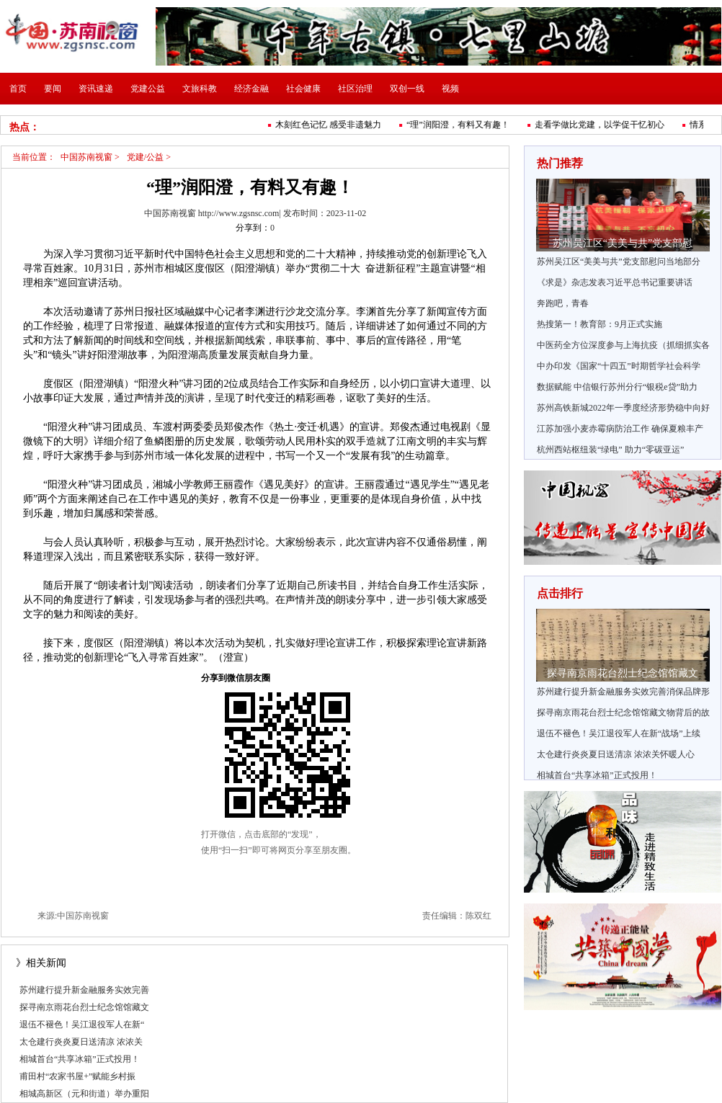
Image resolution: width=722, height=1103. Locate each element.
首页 (18, 89)
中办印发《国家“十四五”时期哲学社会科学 (618, 366)
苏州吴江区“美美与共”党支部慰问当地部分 (618, 261)
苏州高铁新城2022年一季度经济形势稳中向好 (623, 408)
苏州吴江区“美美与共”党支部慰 (622, 243)
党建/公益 (145, 157)
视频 (450, 89)
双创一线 (407, 89)
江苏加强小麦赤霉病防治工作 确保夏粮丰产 (620, 429)
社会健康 (303, 89)
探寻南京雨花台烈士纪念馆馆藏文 (84, 1007)
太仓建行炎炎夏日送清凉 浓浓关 (81, 1042)
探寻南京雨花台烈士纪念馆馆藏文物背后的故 (623, 712)
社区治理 (355, 89)
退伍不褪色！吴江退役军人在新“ (81, 1024)
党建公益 (147, 89)
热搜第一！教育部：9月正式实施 (599, 324)
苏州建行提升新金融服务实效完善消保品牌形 (623, 692)
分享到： (253, 228)
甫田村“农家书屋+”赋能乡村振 (77, 1076)
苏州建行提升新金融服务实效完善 (84, 990)
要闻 (52, 89)
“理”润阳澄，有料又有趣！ (460, 125)
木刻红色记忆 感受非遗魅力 (330, 125)
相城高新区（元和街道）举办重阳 (84, 1094)
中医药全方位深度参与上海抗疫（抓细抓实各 (623, 345)
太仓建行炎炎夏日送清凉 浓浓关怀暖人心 (616, 754)
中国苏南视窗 (86, 157)
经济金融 (251, 89)
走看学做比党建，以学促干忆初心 (602, 125)
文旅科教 (199, 89)
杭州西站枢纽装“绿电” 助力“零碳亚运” (610, 450)
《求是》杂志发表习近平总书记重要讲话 (614, 282)
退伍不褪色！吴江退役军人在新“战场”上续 (618, 733)
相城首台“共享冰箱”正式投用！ (79, 1059)
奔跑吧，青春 (563, 303)
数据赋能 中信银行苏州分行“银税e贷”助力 (617, 387)
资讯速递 (96, 89)
